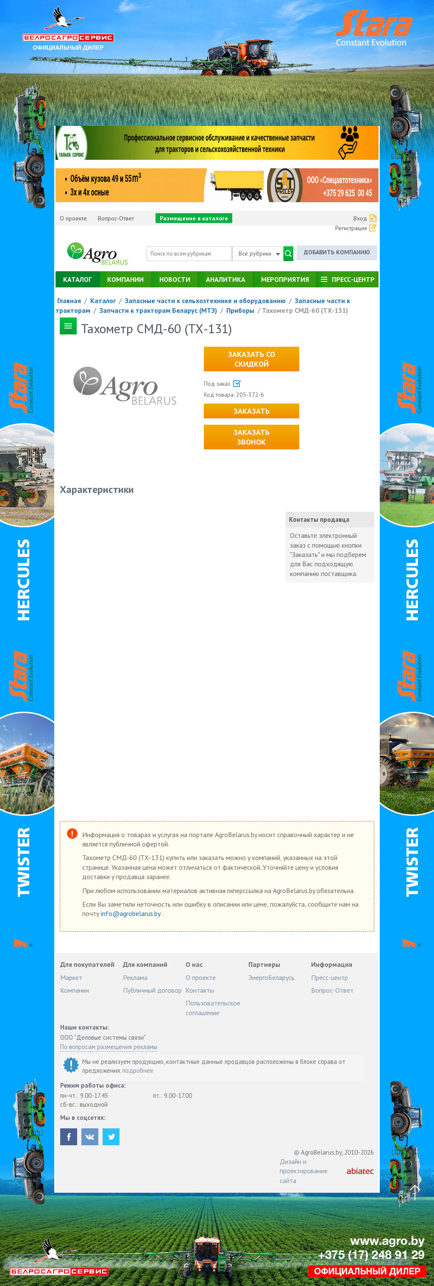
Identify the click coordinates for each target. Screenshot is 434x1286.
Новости (174, 279)
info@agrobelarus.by (131, 913)
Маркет (71, 977)
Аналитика (225, 279)
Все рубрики (259, 253)
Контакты (200, 990)
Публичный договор (152, 990)
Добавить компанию (337, 252)
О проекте (73, 218)
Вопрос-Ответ (116, 218)
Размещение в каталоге (194, 218)
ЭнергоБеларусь (271, 977)
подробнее (137, 1070)
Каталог (77, 279)
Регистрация (351, 228)
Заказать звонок (252, 437)
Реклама (135, 977)
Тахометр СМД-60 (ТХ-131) (305, 310)
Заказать (252, 411)
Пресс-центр (353, 279)
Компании (125, 279)
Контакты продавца (319, 519)
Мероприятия (285, 279)
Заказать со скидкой (251, 359)
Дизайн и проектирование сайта (304, 1171)
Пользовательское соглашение (213, 1007)
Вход (360, 218)
